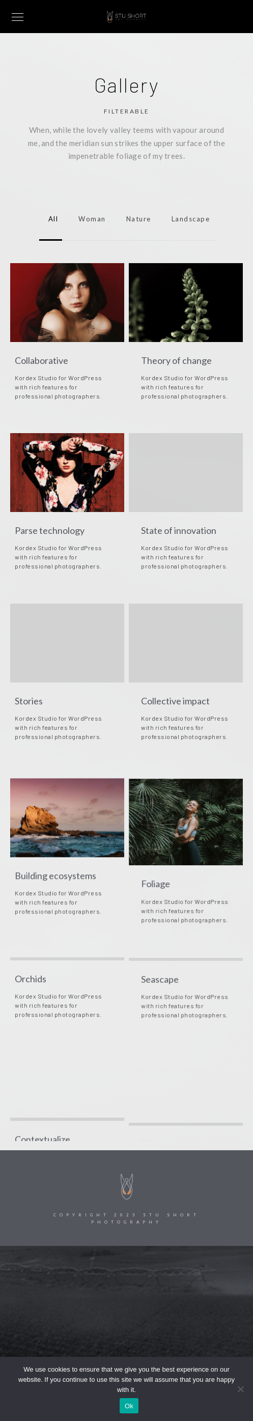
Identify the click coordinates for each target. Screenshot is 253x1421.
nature (136, 219)
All (51, 219)
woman (89, 219)
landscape (188, 219)
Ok (129, 1406)
